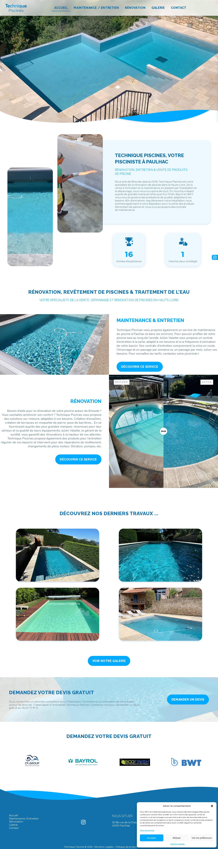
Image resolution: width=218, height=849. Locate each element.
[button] (211, 805)
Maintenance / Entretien (96, 8)
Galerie (158, 8)
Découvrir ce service (139, 367)
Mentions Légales (103, 847)
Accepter (151, 838)
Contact (178, 8)
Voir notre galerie (109, 661)
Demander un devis (188, 699)
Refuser (177, 838)
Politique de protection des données (135, 847)
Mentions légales (177, 844)
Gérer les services (147, 830)
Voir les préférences (202, 838)
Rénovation (135, 8)
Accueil (61, 8)
